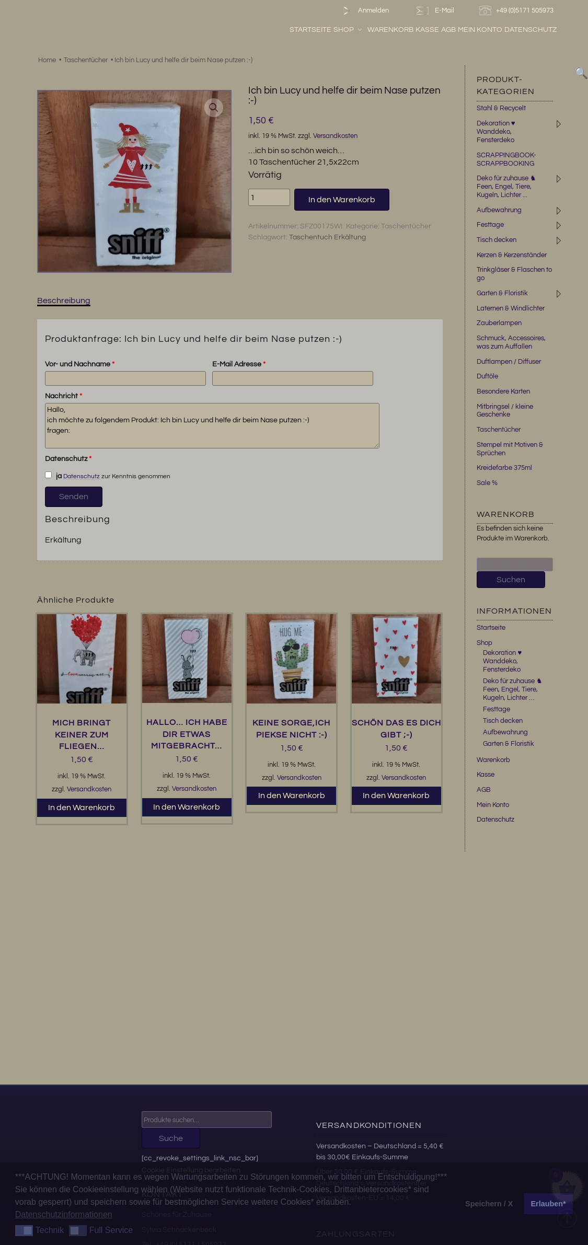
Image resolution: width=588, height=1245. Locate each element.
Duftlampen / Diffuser (509, 361)
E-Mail (433, 10)
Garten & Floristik (502, 293)
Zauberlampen (499, 323)
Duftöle (487, 376)
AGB (448, 29)
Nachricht (63, 396)
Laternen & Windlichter (511, 308)
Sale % (487, 483)
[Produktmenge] (269, 197)
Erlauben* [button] (548, 1204)
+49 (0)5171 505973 (518, 10)
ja (53, 475)
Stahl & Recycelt (501, 108)
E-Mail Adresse (239, 364)
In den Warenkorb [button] (81, 807)
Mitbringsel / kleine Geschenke (505, 411)
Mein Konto (480, 29)
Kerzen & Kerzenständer (512, 255)
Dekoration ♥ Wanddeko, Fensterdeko (496, 132)
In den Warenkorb (341, 199)
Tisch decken (496, 240)
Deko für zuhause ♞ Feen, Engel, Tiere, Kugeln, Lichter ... (506, 187)
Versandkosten (335, 136)
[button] (213, 107)
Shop (348, 29)
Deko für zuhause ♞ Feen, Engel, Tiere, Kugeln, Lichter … (513, 689)
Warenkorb (390, 29)
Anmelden (363, 10)
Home (47, 60)
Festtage (490, 224)
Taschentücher (86, 60)
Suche (171, 1138)
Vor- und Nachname (79, 364)
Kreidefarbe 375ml (504, 467)
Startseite (310, 29)
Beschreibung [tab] (63, 300)
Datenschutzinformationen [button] (63, 1214)
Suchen (511, 579)
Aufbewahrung (499, 210)
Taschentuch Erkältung (327, 237)
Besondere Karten (503, 391)
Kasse (427, 29)
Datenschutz (530, 29)
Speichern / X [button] (489, 1204)
